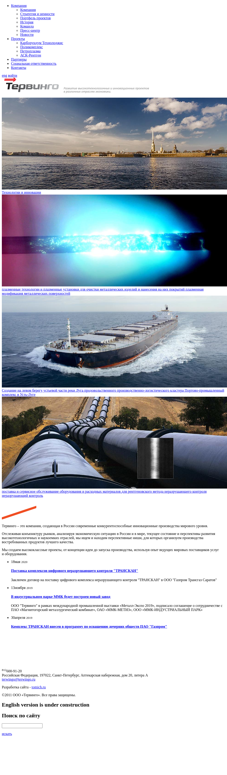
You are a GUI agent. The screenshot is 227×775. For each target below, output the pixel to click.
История (26, 22)
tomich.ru (39, 687)
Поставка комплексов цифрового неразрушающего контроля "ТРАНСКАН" (74, 571)
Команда (27, 26)
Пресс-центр (30, 30)
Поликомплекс (31, 47)
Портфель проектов (35, 18)
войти (12, 75)
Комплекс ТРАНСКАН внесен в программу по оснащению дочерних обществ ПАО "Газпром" (89, 626)
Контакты (18, 68)
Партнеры (19, 59)
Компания (19, 6)
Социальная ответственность (33, 63)
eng (4, 75)
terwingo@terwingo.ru (18, 679)
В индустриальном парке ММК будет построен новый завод (60, 597)
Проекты (18, 39)
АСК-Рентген (30, 55)
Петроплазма (30, 51)
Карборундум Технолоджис (41, 43)
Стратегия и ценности (37, 14)
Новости (27, 35)
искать (7, 734)
